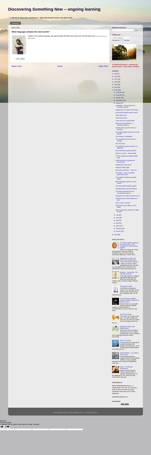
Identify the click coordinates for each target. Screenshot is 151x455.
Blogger (95, 412)
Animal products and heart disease (126, 188)
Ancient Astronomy (121, 118)
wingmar (81, 412)
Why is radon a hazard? (123, 203)
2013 (116, 90)
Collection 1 (15, 23)
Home (60, 66)
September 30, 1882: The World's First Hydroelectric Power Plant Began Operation (129, 260)
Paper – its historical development (126, 367)
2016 (116, 82)
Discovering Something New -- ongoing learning (54, 9)
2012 (116, 234)
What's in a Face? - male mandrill (126, 153)
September (119, 100)
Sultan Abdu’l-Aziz (121, 115)
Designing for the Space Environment (127, 110)
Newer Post (16, 66)
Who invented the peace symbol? (126, 150)
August (118, 103)
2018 (116, 76)
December (119, 92)
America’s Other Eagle (122, 167)
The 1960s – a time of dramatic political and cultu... (125, 173)
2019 (116, 73)
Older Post (103, 66)
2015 (116, 84)
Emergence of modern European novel (127, 196)
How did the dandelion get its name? (127, 112)
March (118, 226)
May (117, 220)
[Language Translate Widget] (121, 37)
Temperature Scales (126, 286)
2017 (116, 79)
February (119, 228)
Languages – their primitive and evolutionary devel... (125, 106)
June (117, 217)
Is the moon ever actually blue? (125, 120)
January (118, 231)
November (119, 95)
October (118, 97)
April (117, 223)
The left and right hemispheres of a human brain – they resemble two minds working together (129, 245)
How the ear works (126, 314)
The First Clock (120, 143)
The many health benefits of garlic (126, 186)
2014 (116, 87)
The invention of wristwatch (124, 136)
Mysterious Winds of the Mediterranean (127, 327)
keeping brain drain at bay (124, 165)
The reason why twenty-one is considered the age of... (125, 192)
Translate (124, 40)
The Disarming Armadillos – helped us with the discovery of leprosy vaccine (129, 300)
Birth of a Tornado (125, 340)
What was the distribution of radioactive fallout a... (124, 124)
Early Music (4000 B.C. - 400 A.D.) (126, 170)
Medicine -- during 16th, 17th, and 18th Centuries (129, 273)
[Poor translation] (7, 426)
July (117, 215)
